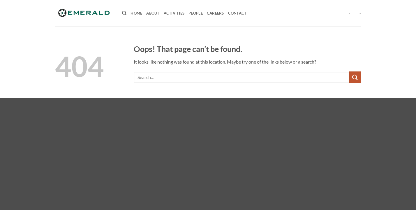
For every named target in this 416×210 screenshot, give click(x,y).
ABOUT (152, 13)
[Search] (124, 13)
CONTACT (237, 13)
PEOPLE (195, 13)
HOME (136, 13)
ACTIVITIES (174, 13)
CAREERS (215, 13)
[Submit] (355, 77)
